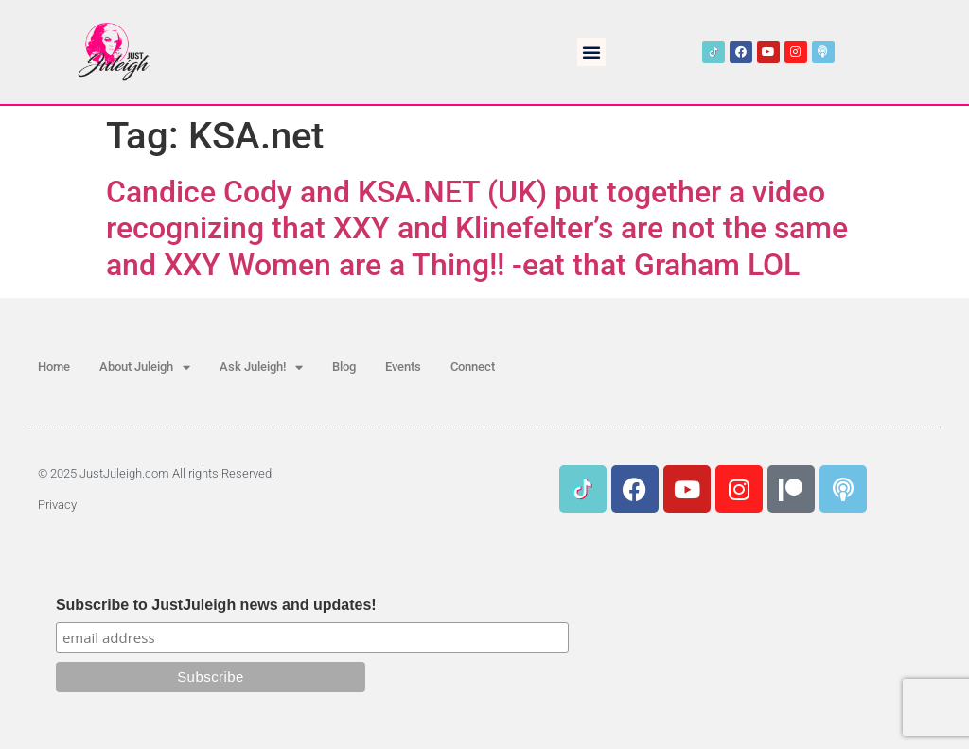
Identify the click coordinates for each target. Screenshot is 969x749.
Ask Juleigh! (261, 367)
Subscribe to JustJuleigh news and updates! (216, 605)
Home (54, 366)
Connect (472, 366)
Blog (344, 366)
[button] (591, 52)
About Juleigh (144, 367)
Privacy (57, 504)
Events (403, 366)
